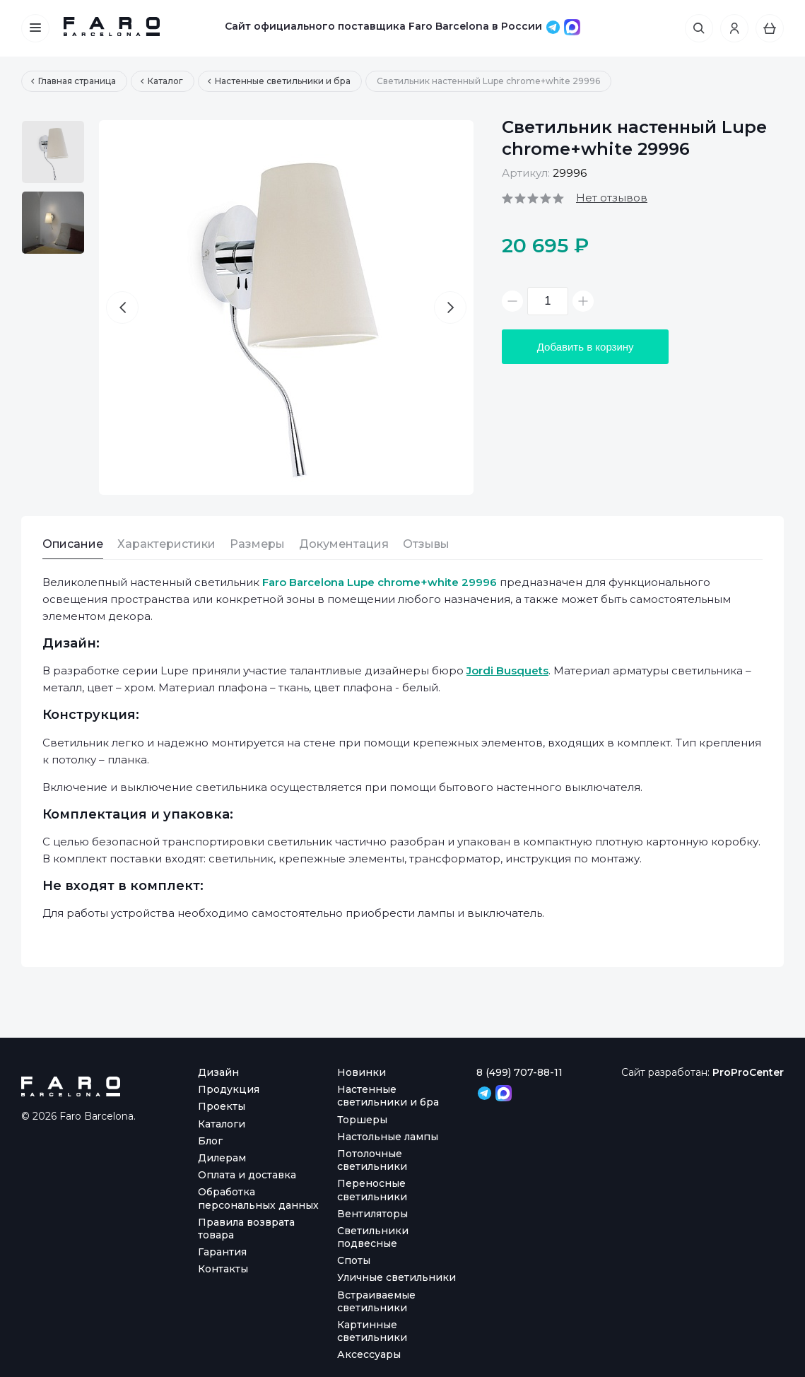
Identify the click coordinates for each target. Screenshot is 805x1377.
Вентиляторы (372, 1213)
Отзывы (426, 544)
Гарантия (222, 1252)
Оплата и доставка (247, 1174)
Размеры (257, 544)
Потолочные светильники (372, 1160)
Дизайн (218, 1072)
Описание (72, 544)
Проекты (221, 1106)
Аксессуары (369, 1354)
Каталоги (221, 1124)
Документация (344, 544)
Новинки (361, 1072)
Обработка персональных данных (258, 1198)
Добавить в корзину (587, 347)
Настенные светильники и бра (388, 1095)
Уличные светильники (396, 1277)
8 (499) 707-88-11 (519, 1072)
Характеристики (166, 544)
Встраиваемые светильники (376, 1301)
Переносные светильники (372, 1189)
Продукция (228, 1089)
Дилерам (222, 1158)
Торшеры (362, 1119)
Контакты (223, 1268)
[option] (53, 152)
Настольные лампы (387, 1136)
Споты (353, 1260)
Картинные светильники (372, 1331)
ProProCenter (748, 1072)
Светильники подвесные (373, 1237)
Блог (210, 1141)
